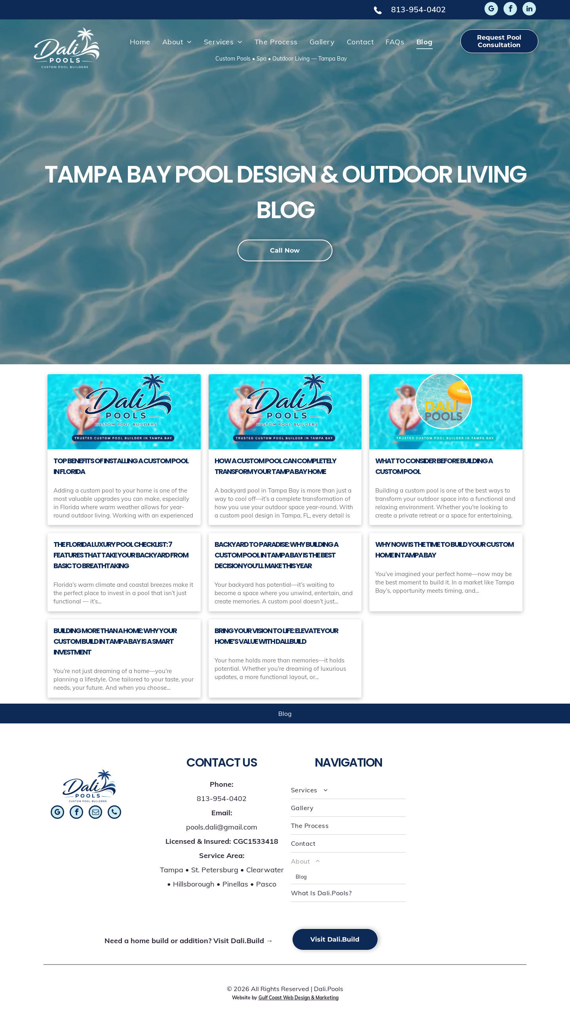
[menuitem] (140, 41)
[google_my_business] (491, 9)
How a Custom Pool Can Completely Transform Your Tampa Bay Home (275, 466)
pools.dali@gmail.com (221, 827)
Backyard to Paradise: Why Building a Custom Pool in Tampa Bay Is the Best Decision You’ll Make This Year (276, 555)
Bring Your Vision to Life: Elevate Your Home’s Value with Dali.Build (276, 636)
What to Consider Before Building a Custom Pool (433, 466)
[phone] (114, 813)
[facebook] (510, 9)
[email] (95, 813)
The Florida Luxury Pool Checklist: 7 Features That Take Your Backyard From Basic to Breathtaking (120, 555)
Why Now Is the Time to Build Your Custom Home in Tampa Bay (444, 549)
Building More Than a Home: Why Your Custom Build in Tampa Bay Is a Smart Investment (115, 641)
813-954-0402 (418, 9)
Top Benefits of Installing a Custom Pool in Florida (120, 466)
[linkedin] (529, 9)
